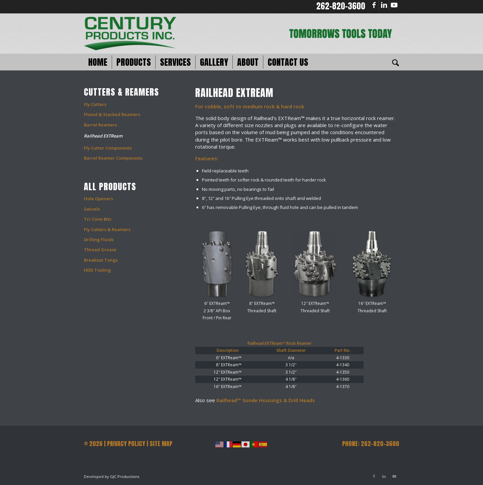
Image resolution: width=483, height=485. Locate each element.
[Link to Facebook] (374, 5)
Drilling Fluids (99, 239)
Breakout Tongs (101, 260)
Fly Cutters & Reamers (107, 229)
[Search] (393, 62)
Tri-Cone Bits (97, 219)
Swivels (92, 209)
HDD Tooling (97, 270)
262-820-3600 (340, 6)
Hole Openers (98, 199)
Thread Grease (100, 250)
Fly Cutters (95, 104)
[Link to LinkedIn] (384, 5)
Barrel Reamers (100, 125)
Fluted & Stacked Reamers (112, 114)
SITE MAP (161, 443)
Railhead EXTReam (103, 136)
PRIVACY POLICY (126, 443)
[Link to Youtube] (394, 5)
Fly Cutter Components (108, 148)
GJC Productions (124, 476)
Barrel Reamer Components (113, 158)
